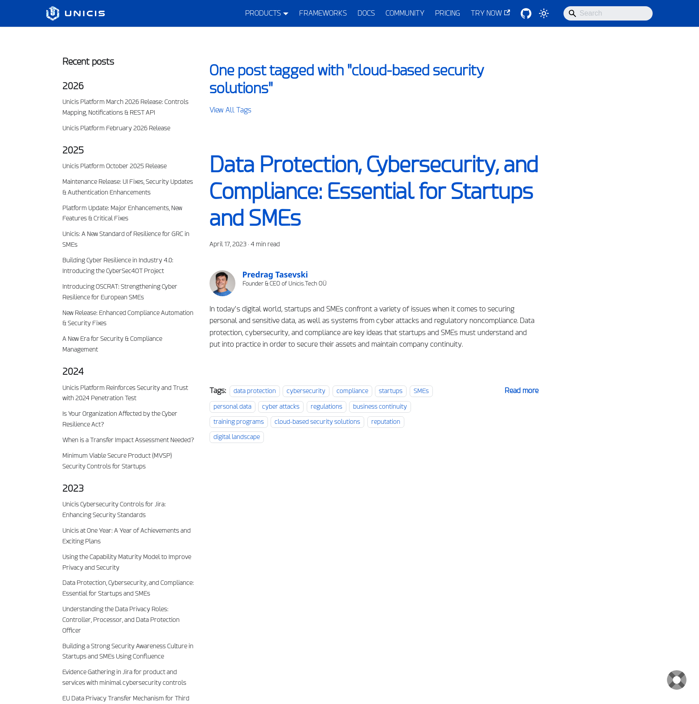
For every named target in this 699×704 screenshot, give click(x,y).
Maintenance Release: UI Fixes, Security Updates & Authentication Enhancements (127, 187)
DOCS (366, 13)
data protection (255, 390)
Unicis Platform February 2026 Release (116, 128)
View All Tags (230, 110)
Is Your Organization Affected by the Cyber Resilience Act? (119, 419)
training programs (239, 421)
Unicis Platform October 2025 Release (114, 166)
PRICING (447, 13)
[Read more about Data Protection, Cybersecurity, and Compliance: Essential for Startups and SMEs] (522, 390)
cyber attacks (281, 406)
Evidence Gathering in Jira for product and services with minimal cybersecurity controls (124, 677)
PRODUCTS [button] (263, 13)
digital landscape (237, 436)
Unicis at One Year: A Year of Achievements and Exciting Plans (126, 536)
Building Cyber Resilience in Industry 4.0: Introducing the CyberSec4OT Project (117, 265)
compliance (352, 390)
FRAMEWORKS (323, 13)
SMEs (421, 390)
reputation (385, 421)
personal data (232, 406)
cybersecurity (306, 390)
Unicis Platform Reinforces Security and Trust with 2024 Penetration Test (125, 393)
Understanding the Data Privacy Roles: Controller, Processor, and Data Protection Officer (121, 619)
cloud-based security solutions (317, 421)
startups (391, 390)
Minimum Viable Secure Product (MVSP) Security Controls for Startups (117, 461)
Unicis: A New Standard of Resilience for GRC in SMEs (125, 239)
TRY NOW (490, 13)
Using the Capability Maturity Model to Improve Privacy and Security (126, 562)
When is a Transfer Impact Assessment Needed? (128, 439)
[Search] (608, 13)
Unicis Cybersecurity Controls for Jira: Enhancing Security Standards (114, 509)
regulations (326, 406)
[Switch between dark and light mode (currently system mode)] (544, 13)
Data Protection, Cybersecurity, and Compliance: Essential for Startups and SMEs (128, 588)
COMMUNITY (405, 13)
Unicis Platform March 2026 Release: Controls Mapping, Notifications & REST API (125, 107)
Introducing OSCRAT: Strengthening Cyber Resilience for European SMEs (119, 292)
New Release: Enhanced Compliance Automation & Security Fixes (127, 318)
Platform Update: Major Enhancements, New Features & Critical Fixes (122, 213)
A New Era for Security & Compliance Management (112, 344)
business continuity (380, 406)
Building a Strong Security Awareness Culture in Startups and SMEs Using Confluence (127, 651)
